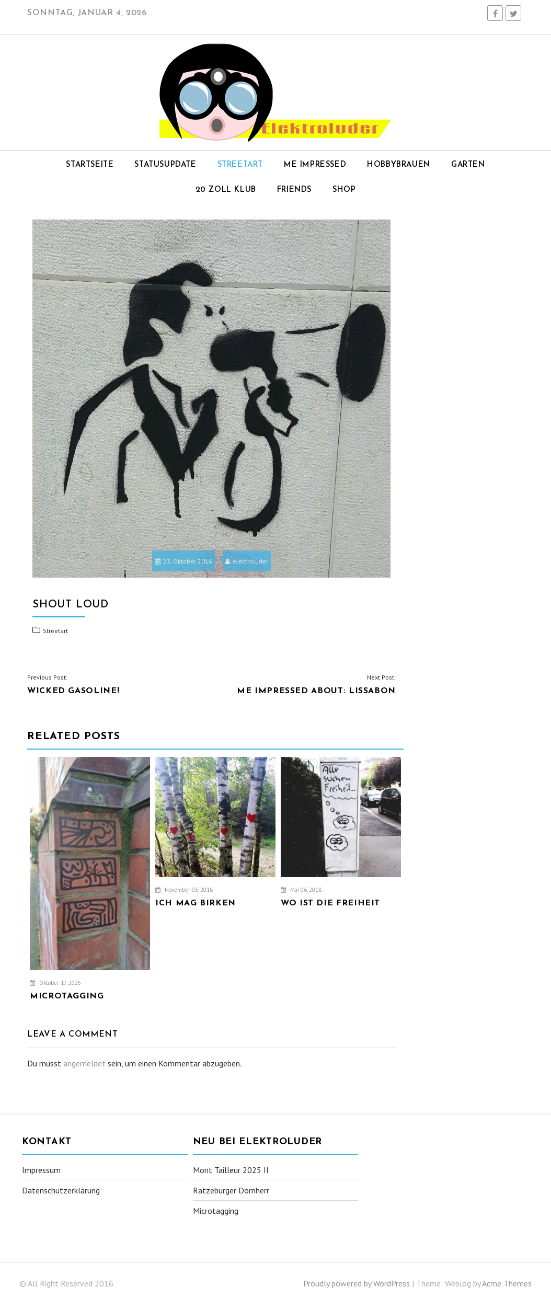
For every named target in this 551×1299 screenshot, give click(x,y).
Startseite (89, 165)
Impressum (41, 1170)
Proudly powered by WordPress (356, 1283)
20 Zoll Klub (226, 190)
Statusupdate (165, 165)
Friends (294, 190)
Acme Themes (507, 1283)
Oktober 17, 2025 (55, 982)
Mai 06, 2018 (301, 889)
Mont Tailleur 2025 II (231, 1170)
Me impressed (315, 165)
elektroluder (246, 561)
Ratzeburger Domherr (231, 1190)
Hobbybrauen (398, 165)
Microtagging (215, 1210)
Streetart (240, 165)
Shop (343, 190)
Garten (468, 165)
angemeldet (84, 1063)
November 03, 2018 (184, 889)
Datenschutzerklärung (61, 1190)
